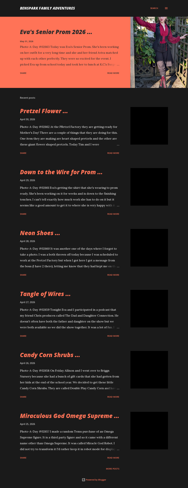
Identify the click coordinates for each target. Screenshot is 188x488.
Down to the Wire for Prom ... (61, 172)
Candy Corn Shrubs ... (50, 355)
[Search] (154, 8)
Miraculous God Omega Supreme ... (69, 416)
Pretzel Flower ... (44, 111)
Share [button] (23, 73)
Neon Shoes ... (40, 233)
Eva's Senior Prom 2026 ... (56, 32)
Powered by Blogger (94, 479)
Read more (113, 73)
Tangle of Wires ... (45, 294)
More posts (112, 468)
